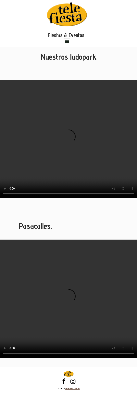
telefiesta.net (72, 388)
